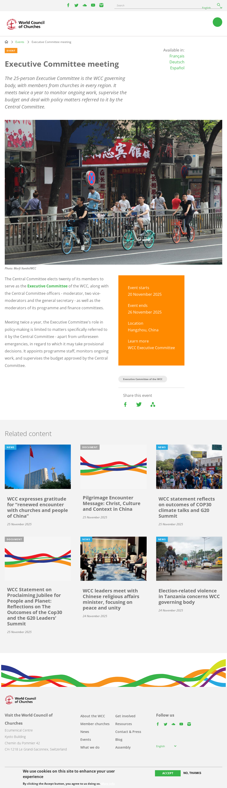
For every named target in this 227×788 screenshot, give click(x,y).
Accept (167, 773)
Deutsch (176, 62)
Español (177, 67)
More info (108, 783)
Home (6, 41)
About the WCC (92, 716)
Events (19, 42)
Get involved (125, 716)
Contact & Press (128, 731)
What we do (90, 747)
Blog (118, 739)
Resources (123, 724)
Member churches (95, 724)
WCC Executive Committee (151, 347)
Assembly (123, 747)
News (84, 731)
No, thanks (192, 773)
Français (176, 56)
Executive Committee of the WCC (142, 379)
